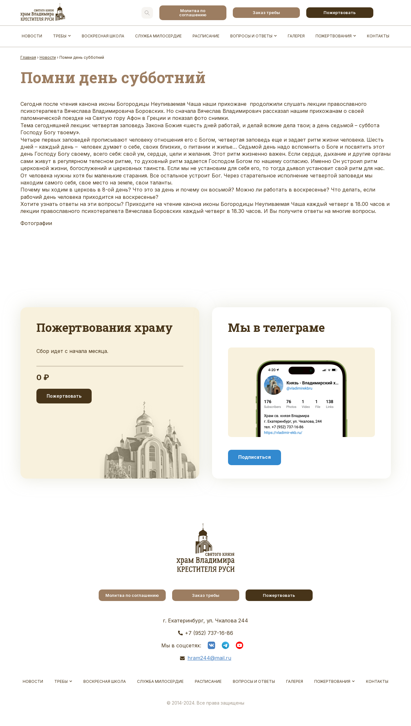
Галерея (296, 36)
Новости (32, 36)
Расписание (206, 36)
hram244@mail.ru (209, 658)
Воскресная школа (103, 36)
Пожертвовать (339, 12)
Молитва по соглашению (192, 12)
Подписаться (254, 457)
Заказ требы (266, 12)
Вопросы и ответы (251, 36)
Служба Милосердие (158, 36)
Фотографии (36, 223)
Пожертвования (334, 36)
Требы (59, 36)
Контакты (378, 36)
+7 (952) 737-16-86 (209, 633)
